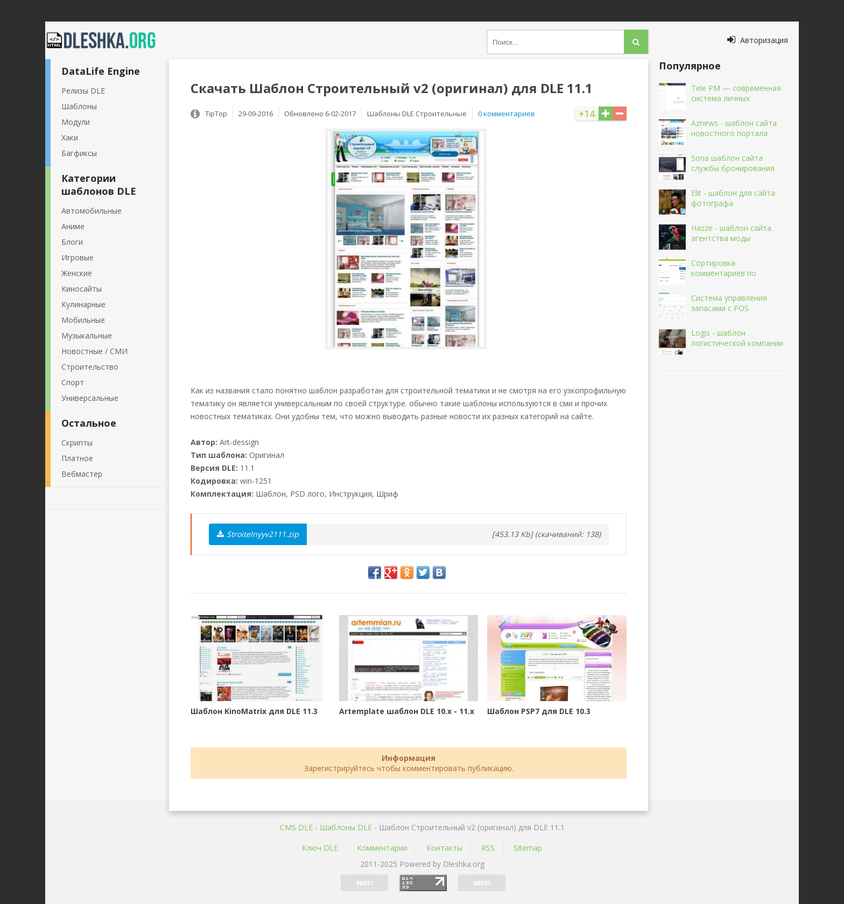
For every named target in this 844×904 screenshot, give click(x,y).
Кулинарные (83, 304)
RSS (488, 848)
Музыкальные (86, 335)
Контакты (444, 848)
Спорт (72, 382)
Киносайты (81, 289)
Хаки (69, 137)
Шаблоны (79, 106)
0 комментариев (506, 113)
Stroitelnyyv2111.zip (258, 534)
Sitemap (528, 848)
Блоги (72, 242)
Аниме (73, 226)
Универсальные (89, 398)
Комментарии (382, 848)
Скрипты (77, 442)
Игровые (77, 257)
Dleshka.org (107, 40)
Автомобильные (91, 211)
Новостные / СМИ (94, 351)
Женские (76, 273)
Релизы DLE (83, 91)
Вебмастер (81, 474)
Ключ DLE (320, 848)
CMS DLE (296, 827)
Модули (75, 122)
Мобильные (83, 320)
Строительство (89, 367)
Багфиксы (79, 153)
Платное (77, 458)
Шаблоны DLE (346, 827)
